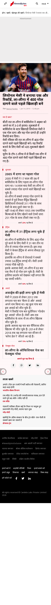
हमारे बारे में (6, 468)
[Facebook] (13, 365)
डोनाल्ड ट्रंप (7, 423)
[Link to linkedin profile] (29, 478)
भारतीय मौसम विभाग (11, 390)
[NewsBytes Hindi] (18, 4)
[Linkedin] (38, 365)
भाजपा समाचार (7, 448)
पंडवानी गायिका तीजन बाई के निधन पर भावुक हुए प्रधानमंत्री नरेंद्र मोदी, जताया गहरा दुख (22, 408)
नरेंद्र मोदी (6, 412)
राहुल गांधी (6, 459)
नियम (29, 468)
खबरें (8, 13)
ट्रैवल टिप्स (44, 438)
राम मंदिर (6, 401)
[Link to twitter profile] (23, 478)
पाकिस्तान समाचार (37, 453)
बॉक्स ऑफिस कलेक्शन (24, 448)
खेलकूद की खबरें (18, 13)
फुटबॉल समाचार (8, 453)
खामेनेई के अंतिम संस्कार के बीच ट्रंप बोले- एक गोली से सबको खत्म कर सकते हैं (24, 419)
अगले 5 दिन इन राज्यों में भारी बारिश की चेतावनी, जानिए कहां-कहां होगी (24, 386)
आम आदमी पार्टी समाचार (33, 443)
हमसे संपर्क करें (39, 468)
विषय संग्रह (44, 472)
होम (3, 13)
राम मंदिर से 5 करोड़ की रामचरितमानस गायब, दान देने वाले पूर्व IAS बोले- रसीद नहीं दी (24, 397)
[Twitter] (29, 365)
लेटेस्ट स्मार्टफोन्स (22, 453)
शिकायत (16, 472)
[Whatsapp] (21, 365)
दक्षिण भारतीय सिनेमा (27, 459)
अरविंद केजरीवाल (8, 438)
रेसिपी (14, 459)
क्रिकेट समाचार (40, 448)
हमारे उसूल (6, 472)
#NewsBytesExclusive (11, 443)
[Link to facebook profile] (16, 478)
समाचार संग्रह (33, 472)
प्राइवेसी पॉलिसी (18, 468)
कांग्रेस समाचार (23, 438)
